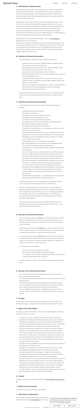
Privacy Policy (46, 407)
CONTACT (74, 3)
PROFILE (65, 3)
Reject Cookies (72, 405)
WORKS (55, 3)
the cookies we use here (64, 401)
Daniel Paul (10, 3)
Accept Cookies (57, 405)
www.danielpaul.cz (55, 38)
